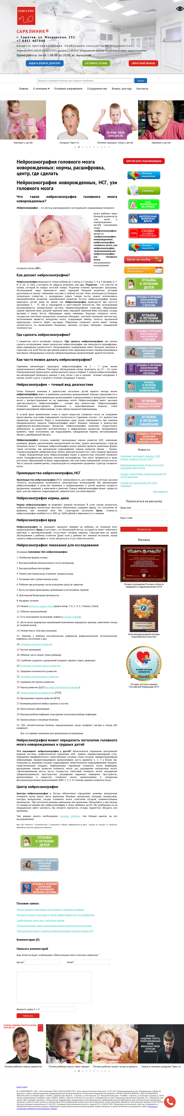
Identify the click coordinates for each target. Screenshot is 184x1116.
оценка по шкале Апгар (41, 606)
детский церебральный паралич (62, 687)
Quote (38, 968)
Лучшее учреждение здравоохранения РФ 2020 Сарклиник (143, 475)
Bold (18, 968)
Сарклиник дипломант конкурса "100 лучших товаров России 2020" (140, 457)
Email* (70, 962)
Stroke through (31, 968)
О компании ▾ (41, 88)
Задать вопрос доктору (44, 63)
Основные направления (68, 88)
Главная (23, 88)
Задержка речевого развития (36, 644)
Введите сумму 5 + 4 (28, 1009)
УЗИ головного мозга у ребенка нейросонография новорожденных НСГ (55, 931)
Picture (50, 968)
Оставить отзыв (96, 63)
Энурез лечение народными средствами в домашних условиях (50, 909)
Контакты (142, 88)
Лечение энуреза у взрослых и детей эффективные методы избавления (55, 914)
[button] (75, 147)
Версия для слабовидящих (144, 161)
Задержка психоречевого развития (39, 676)
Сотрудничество (97, 88)
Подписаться (144, 529)
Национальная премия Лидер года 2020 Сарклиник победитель (142, 466)
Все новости (160, 491)
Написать (28, 1015)
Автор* (20, 962)
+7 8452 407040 (31, 41)
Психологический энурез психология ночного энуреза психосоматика (54, 925)
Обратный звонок (143, 63)
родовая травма (71, 616)
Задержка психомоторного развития (40, 665)
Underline (26, 968)
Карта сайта (22, 1087)
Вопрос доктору (122, 88)
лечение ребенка (70, 816)
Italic (22, 968)
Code (42, 968)
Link (46, 968)
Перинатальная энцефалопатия (37, 692)
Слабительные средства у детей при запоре (40, 920)
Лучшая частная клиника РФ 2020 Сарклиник (138, 484)
